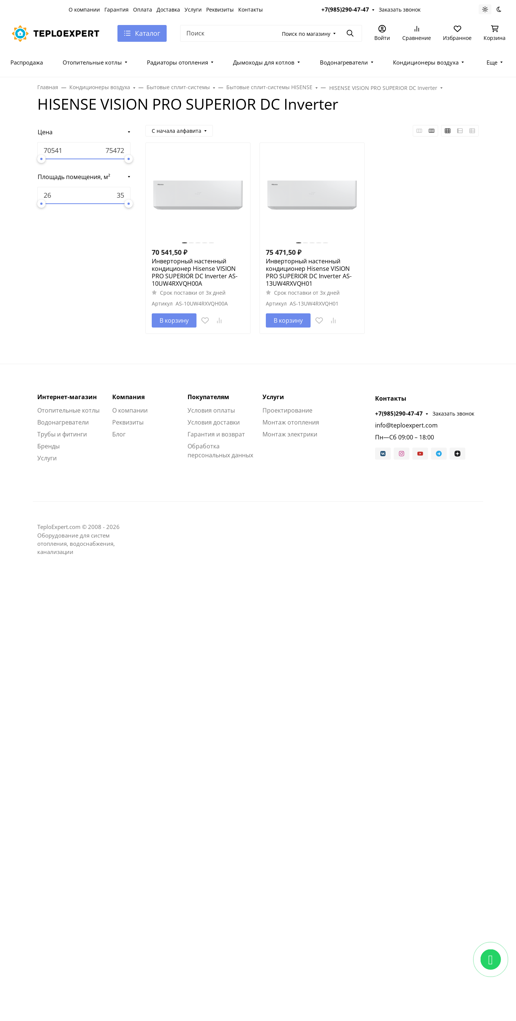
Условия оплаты (211, 410)
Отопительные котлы (92, 62)
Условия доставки (214, 422)
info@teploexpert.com (406, 425)
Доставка (168, 9)
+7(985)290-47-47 (345, 9)
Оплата (142, 9)
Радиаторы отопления (177, 62)
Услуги (193, 9)
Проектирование (287, 410)
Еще (492, 62)
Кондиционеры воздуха (426, 62)
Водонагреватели (344, 62)
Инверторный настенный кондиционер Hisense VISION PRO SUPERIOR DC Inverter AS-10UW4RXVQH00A (194, 272)
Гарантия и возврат (216, 434)
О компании (84, 9)
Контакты (250, 9)
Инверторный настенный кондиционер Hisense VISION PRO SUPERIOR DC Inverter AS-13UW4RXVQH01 (309, 272)
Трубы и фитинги (62, 434)
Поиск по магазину (306, 33)
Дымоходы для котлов (264, 62)
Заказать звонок (400, 9)
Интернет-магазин (67, 397)
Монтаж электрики (289, 434)
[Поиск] (271, 33)
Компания (128, 397)
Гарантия (116, 9)
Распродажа (26, 62)
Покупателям (208, 397)
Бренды (48, 446)
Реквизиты (220, 9)
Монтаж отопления (290, 422)
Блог (119, 434)
